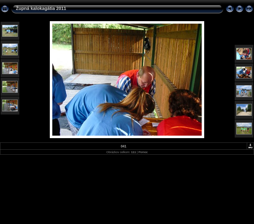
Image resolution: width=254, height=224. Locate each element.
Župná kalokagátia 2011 (41, 8)
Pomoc (143, 152)
